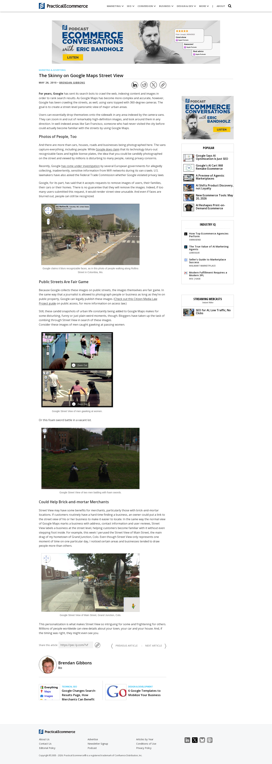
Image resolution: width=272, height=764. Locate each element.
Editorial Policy (47, 748)
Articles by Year (144, 739)
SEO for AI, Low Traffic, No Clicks (207, 312)
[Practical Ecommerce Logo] (63, 6)
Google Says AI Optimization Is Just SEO (205, 157)
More (204, 6)
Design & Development (140, 686)
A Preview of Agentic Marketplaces (203, 177)
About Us (44, 739)
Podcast (92, 748)
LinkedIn (189, 740)
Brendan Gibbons (72, 82)
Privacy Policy (143, 748)
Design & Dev (186, 6)
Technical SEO (69, 686)
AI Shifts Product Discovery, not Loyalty (208, 187)
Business (166, 6)
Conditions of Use (146, 743)
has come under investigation (80, 166)
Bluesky (204, 740)
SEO (130, 6)
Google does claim (107, 149)
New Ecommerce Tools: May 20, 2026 (208, 197)
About (221, 6)
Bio (60, 667)
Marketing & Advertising (52, 70)
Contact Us (45, 743)
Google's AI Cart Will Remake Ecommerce (203, 167)
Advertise (93, 739)
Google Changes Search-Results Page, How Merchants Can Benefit (79, 695)
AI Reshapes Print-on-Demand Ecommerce (204, 207)
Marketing (115, 6)
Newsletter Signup (98, 743)
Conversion (147, 6)
